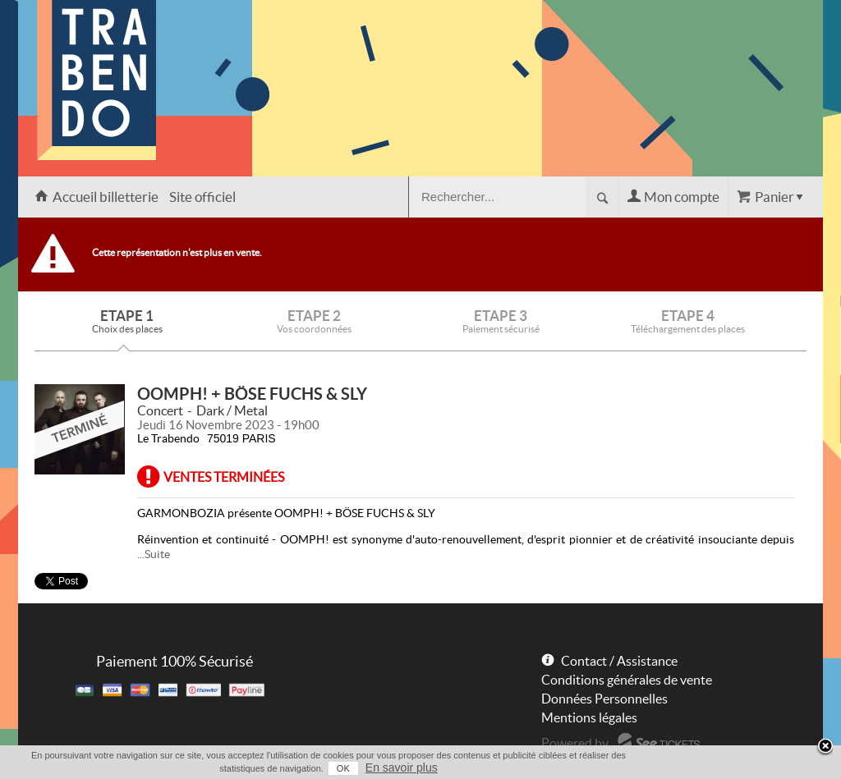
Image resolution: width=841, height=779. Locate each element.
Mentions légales (589, 717)
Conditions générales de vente (626, 679)
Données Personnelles (604, 698)
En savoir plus (401, 767)
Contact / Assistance (619, 660)
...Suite (153, 554)
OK (343, 768)
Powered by (575, 742)
